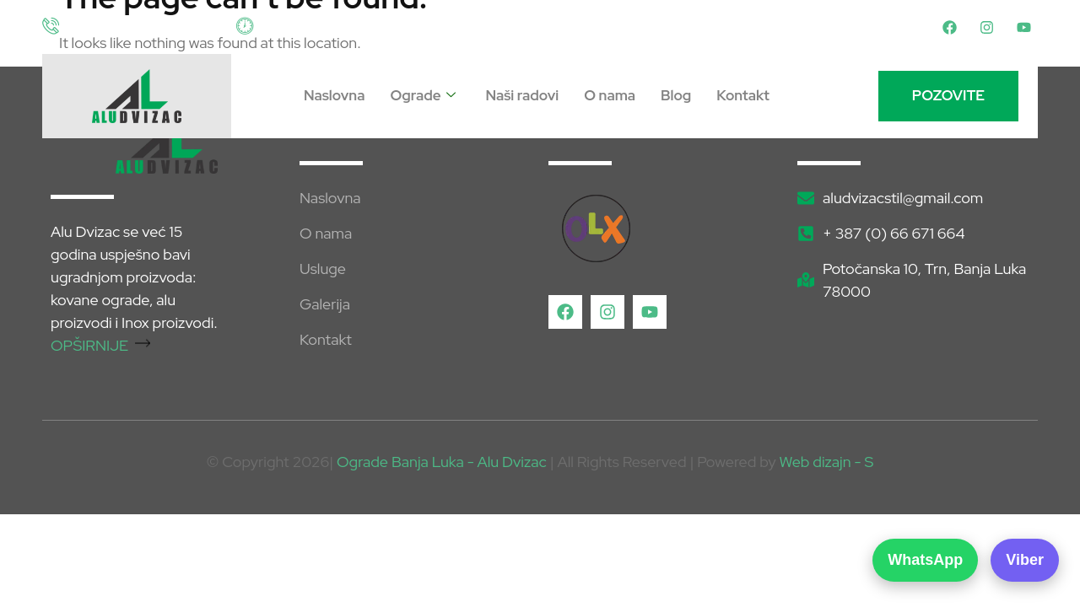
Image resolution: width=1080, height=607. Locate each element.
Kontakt (743, 95)
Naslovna (334, 95)
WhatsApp (925, 559)
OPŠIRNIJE (100, 345)
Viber (1025, 559)
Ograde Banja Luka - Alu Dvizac (442, 461)
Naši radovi (522, 95)
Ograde (422, 96)
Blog (676, 95)
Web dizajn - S (827, 461)
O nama (609, 95)
